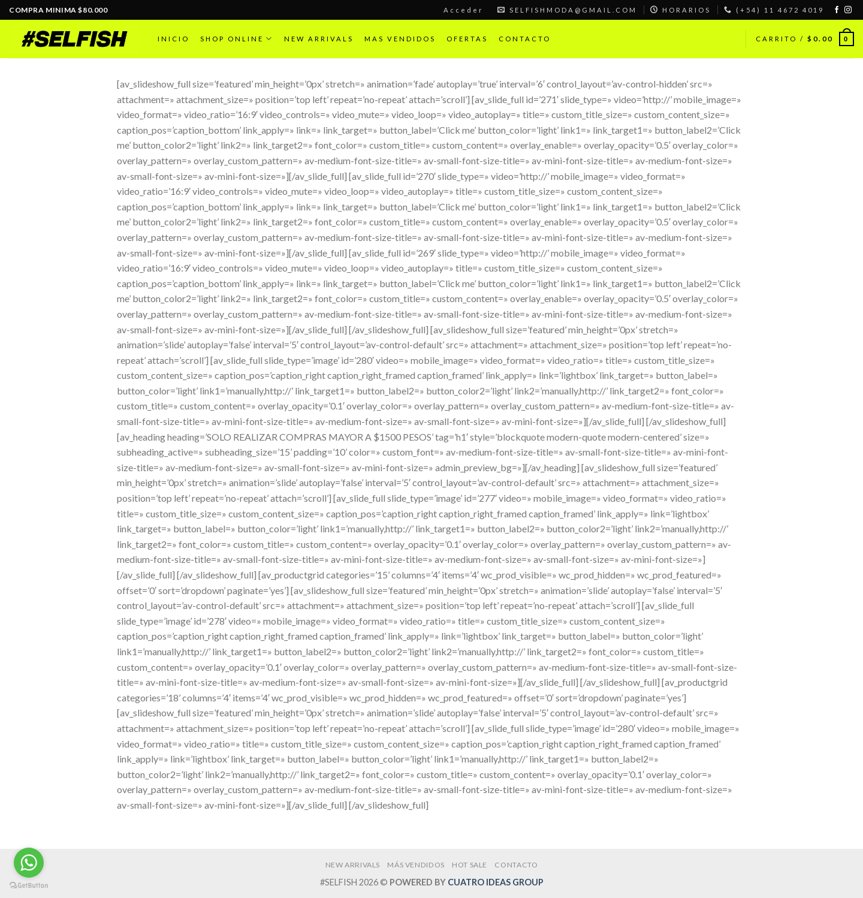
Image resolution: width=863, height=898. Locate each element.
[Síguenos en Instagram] (848, 10)
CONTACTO (525, 39)
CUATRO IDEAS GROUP (496, 882)
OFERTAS (467, 39)
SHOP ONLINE (236, 38)
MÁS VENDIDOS (415, 864)
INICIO (173, 39)
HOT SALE (469, 864)
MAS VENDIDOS (400, 39)
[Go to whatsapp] (29, 863)
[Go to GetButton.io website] (29, 886)
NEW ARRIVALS (319, 39)
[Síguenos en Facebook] (836, 10)
